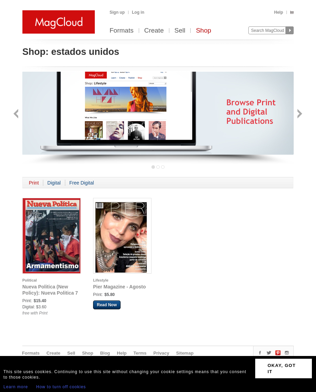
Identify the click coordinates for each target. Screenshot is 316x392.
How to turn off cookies (61, 386)
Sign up (117, 12)
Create (154, 30)
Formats (122, 30)
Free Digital (81, 183)
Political (29, 280)
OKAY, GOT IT (282, 368)
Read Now (107, 304)
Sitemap (185, 353)
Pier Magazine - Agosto (119, 286)
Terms (139, 353)
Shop (203, 30)
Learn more (15, 386)
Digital (54, 183)
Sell (179, 30)
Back (16, 114)
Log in (138, 12)
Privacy (161, 353)
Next (299, 114)
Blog (105, 353)
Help (278, 12)
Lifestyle (101, 280)
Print (34, 183)
